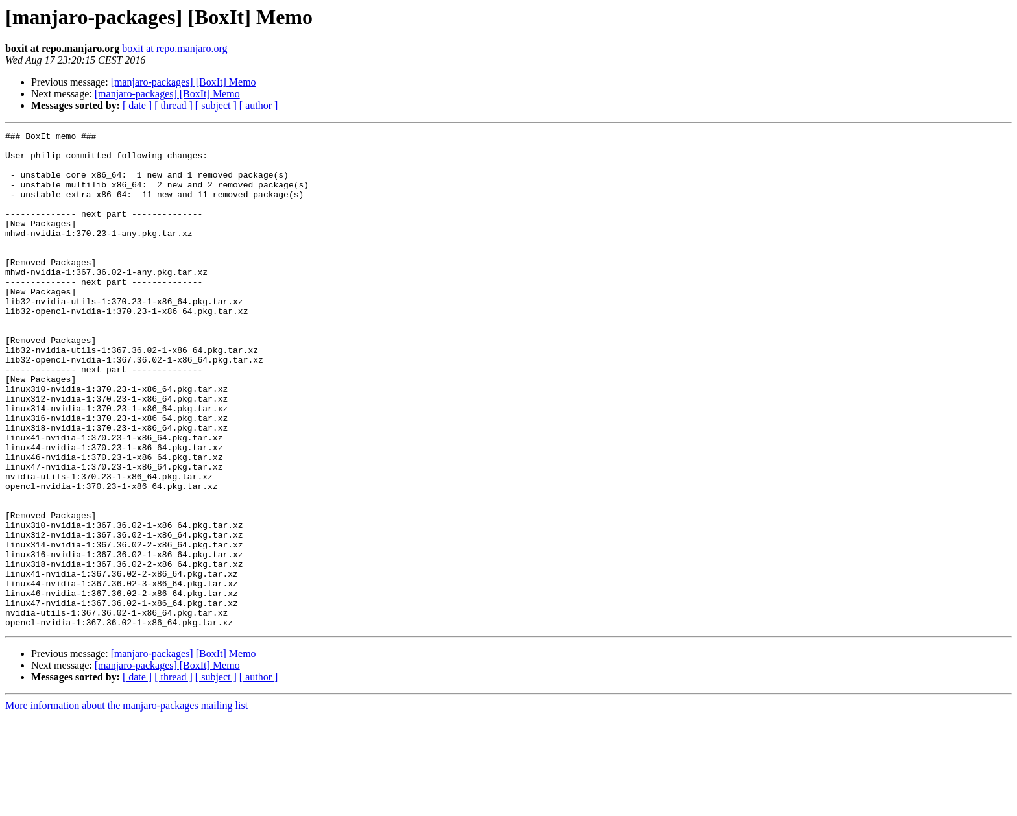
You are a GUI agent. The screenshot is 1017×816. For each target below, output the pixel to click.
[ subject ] (216, 105)
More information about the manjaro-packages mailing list (126, 804)
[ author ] (258, 105)
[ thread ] (173, 105)
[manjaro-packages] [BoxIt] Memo (183, 82)
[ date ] (137, 105)
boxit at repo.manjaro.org (174, 48)
